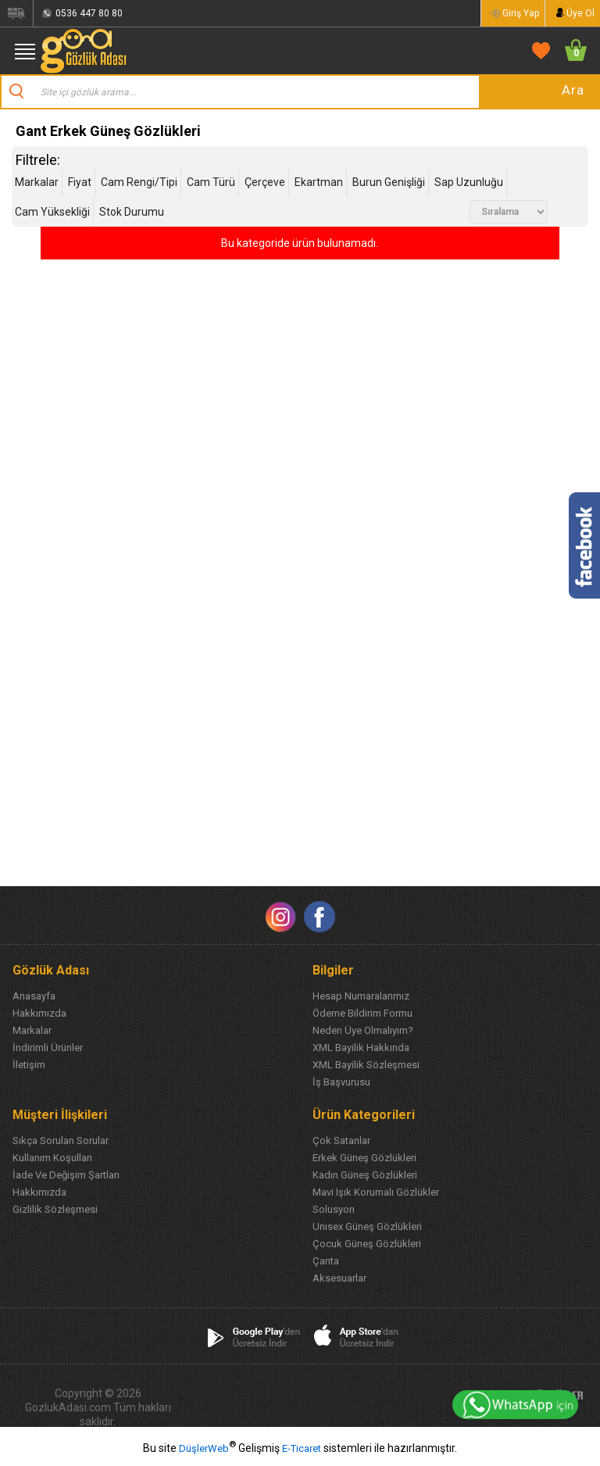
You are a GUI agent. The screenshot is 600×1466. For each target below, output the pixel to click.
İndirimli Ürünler (47, 1047)
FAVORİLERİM (537, 50)
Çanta (325, 1261)
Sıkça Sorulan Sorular (60, 1140)
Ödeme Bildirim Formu (362, 1013)
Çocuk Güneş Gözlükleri (366, 1244)
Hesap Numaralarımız (360, 996)
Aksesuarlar (339, 1278)
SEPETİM (571, 50)
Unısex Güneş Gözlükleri (367, 1226)
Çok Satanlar (341, 1140)
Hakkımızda (39, 1013)
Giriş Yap (520, 13)
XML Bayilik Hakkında (360, 1047)
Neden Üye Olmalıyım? (362, 1030)
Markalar (32, 1030)
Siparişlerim (16, 13)
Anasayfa (33, 996)
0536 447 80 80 (89, 13)
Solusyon (333, 1209)
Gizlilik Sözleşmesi (55, 1209)
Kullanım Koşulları (52, 1158)
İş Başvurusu (341, 1082)
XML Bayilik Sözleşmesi (366, 1065)
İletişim (28, 1065)
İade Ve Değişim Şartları (66, 1175)
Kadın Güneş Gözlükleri (364, 1175)
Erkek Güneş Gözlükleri (364, 1158)
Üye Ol (580, 13)
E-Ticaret (301, 1448)
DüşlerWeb (204, 1448)
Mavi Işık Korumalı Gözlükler (375, 1192)
